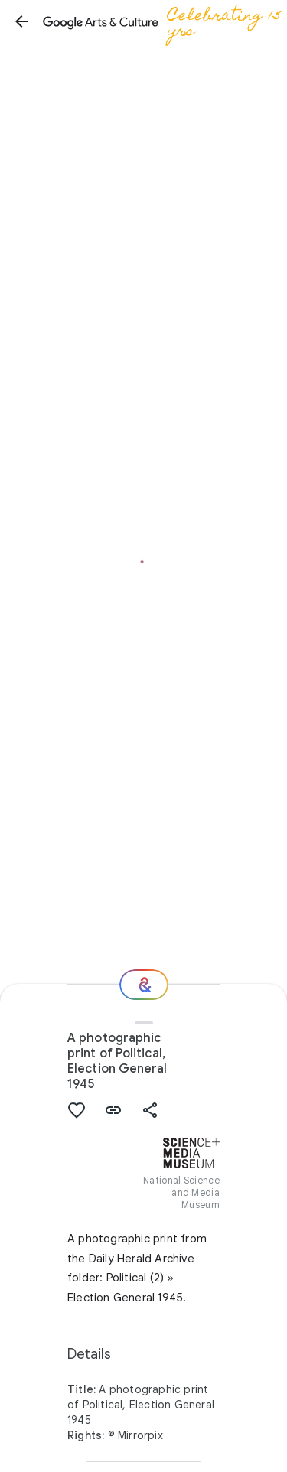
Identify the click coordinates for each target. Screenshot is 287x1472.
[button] (21, 21)
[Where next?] (143, 984)
